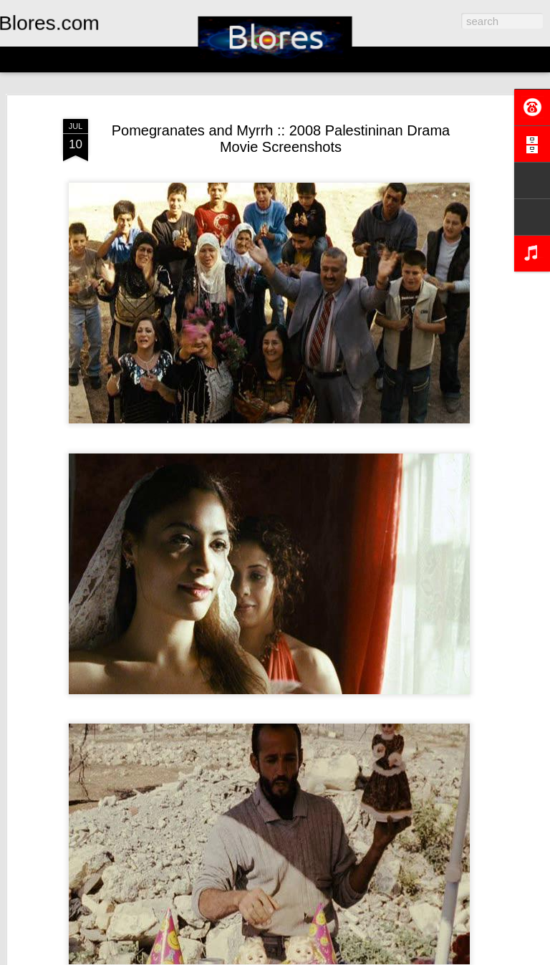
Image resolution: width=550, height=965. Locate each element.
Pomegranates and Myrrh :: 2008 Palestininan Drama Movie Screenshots (281, 139)
